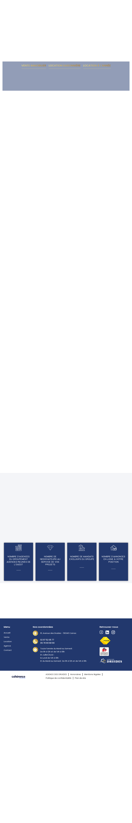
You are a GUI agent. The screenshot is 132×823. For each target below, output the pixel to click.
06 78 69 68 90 (47, 643)
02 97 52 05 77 (47, 640)
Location (8, 641)
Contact (8, 650)
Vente (6, 637)
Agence (7, 645)
